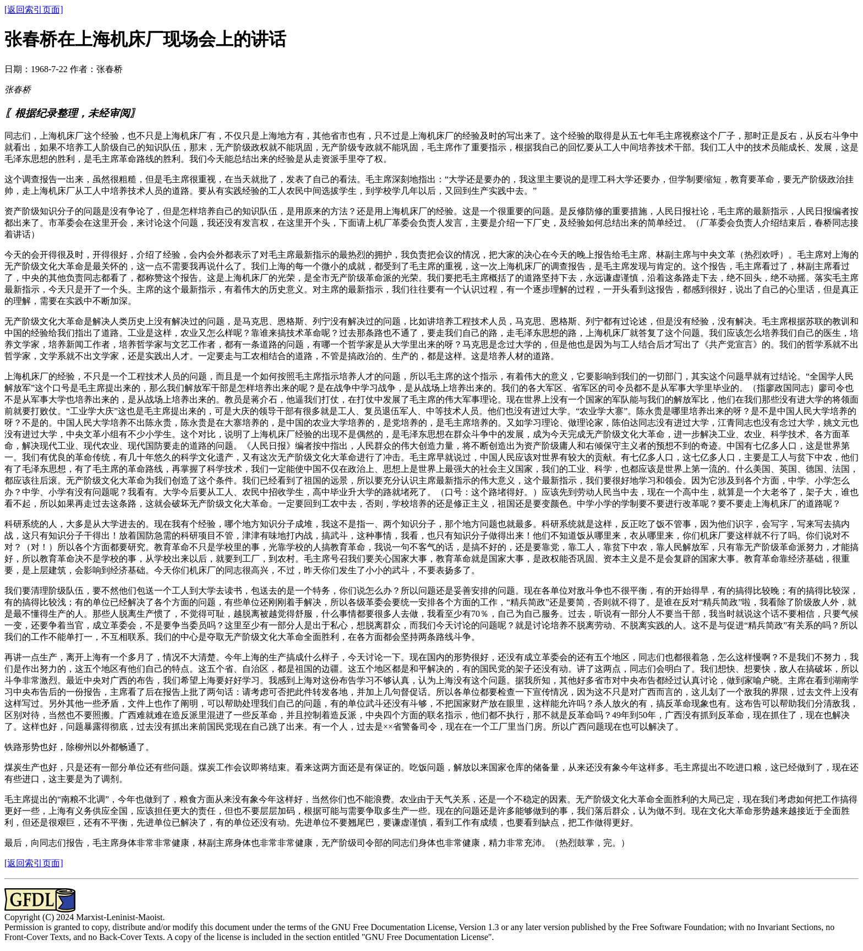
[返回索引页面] (33, 9)
